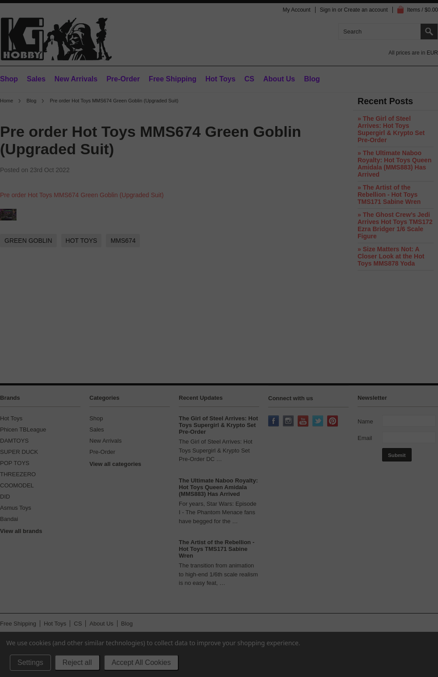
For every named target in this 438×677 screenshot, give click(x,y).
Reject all (77, 662)
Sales (36, 79)
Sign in (328, 10)
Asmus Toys (15, 507)
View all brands (21, 531)
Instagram (289, 421)
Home (6, 100)
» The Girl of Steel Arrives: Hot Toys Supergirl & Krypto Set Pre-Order (391, 129)
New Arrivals (76, 79)
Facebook (274, 421)
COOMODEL (17, 485)
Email (365, 438)
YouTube (304, 421)
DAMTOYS (14, 440)
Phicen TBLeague (23, 429)
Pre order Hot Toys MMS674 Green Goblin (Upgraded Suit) (82, 195)
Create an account (366, 10)
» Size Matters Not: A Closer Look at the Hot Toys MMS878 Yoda (391, 256)
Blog (31, 100)
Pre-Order (123, 79)
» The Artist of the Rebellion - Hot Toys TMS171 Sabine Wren (389, 194)
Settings (30, 662)
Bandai (9, 519)
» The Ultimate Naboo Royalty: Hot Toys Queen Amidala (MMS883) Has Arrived (394, 163)
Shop (9, 79)
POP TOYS (14, 463)
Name (365, 421)
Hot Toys (11, 418)
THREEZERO (18, 474)
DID (5, 496)
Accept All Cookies (141, 662)
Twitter (318, 421)
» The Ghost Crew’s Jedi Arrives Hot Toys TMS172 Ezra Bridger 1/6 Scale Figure (395, 225)
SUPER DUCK (19, 452)
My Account (296, 10)
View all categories (115, 464)
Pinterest (333, 421)
